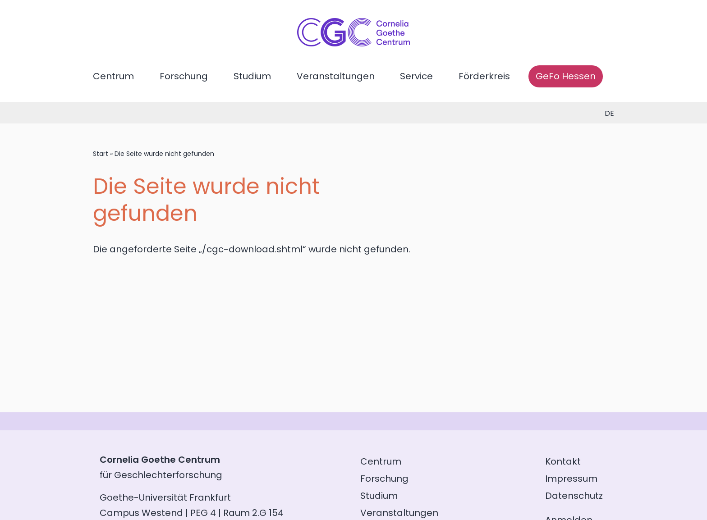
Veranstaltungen (336, 76)
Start (100, 153)
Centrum (113, 76)
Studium (252, 76)
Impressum (571, 478)
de (609, 113)
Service (416, 76)
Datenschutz (574, 495)
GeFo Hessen (566, 76)
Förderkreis (484, 76)
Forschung (184, 76)
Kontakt (563, 461)
